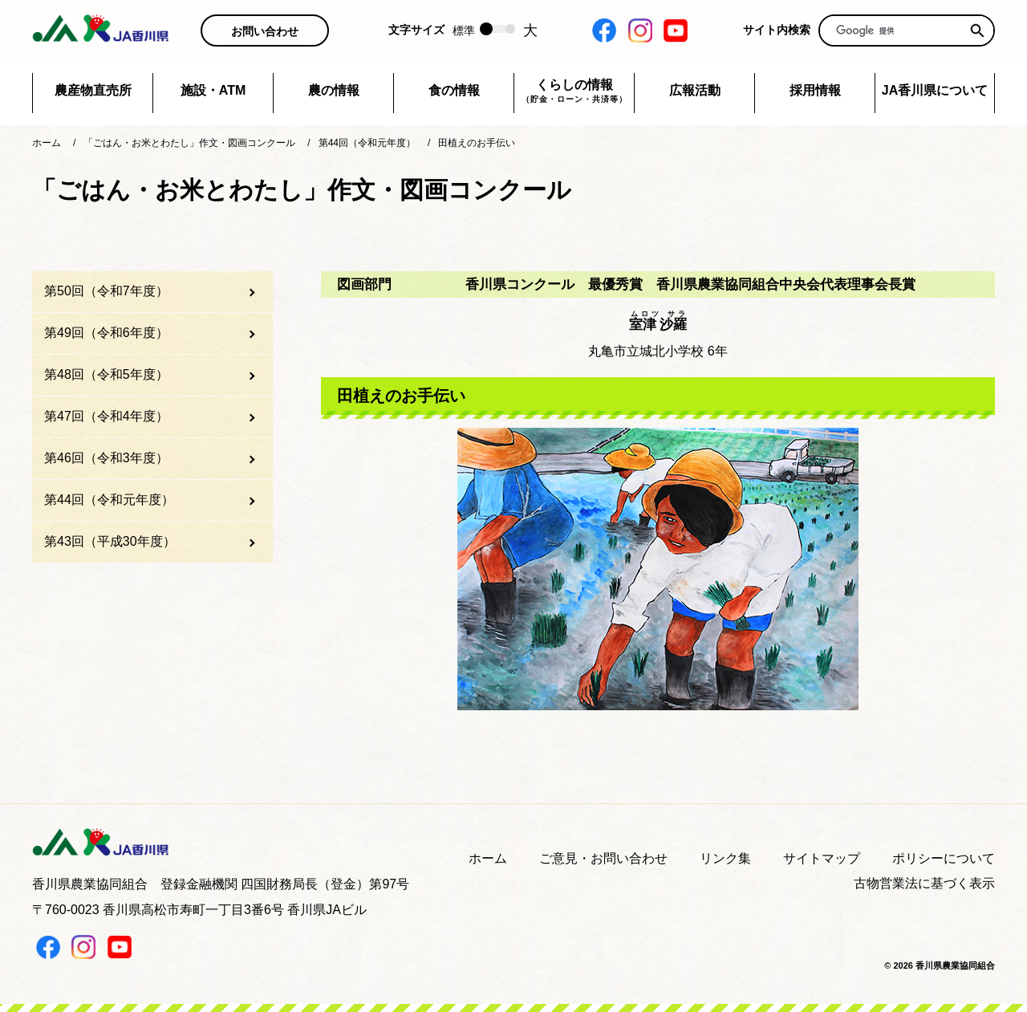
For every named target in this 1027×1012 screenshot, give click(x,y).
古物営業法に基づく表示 (924, 883)
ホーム (488, 858)
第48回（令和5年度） (106, 374)
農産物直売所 (93, 90)
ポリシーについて (943, 858)
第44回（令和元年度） (109, 499)
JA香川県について (935, 90)
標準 (464, 30)
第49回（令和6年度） (106, 332)
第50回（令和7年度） (106, 291)
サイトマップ (821, 858)
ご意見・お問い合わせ (603, 858)
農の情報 (333, 90)
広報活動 (695, 90)
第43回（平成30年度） (110, 541)
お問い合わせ (264, 31)
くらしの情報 (574, 91)
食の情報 (454, 90)
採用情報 (815, 90)
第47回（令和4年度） (106, 416)
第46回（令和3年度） (106, 458)
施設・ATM (213, 90)
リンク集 (725, 858)
